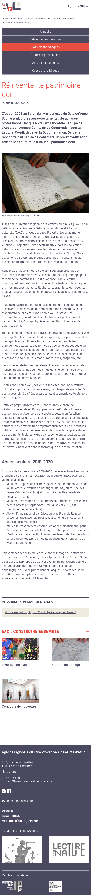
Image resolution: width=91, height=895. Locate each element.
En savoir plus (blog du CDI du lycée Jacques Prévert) (42, 612)
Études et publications (45, 55)
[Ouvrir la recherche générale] (70, 6)
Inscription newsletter (18, 801)
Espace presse (11, 816)
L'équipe (7, 811)
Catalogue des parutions (45, 39)
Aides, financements (45, 63)
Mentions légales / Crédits (20, 821)
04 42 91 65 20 (11, 777)
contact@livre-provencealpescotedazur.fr (28, 781)
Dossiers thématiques (45, 47)
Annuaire (45, 31)
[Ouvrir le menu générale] (83, 6)
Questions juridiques (45, 70)
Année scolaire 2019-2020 (27, 462)
